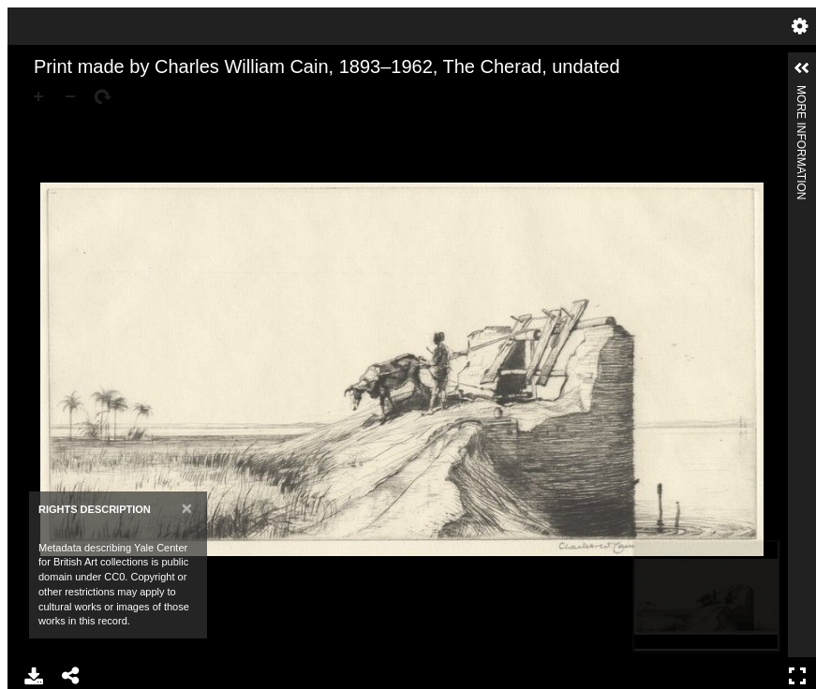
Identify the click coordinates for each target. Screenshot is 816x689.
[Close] (187, 507)
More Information (801, 93)
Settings (800, 26)
